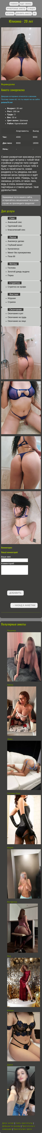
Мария (10, 848)
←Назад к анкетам (24, 605)
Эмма (10, 739)
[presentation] (18, 583)
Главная (14, 4)
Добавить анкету (23, 13)
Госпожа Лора (13, 793)
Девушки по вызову (11, 1126)
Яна (9, 956)
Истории (10, 13)
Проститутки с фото (22, 1129)
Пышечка (11, 631)
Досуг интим (8, 1123)
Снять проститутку (24, 1123)
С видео (31, 8)
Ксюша (10, 1010)
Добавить (15, 593)
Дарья (10, 1065)
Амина (10, 685)
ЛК (34, 13)
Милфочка (12, 902)
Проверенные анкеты (16, 8)
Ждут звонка (25, 4)
